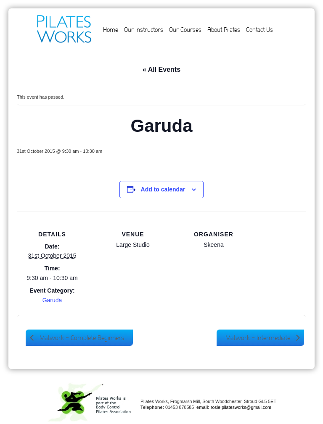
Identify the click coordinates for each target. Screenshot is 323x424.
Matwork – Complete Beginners (81, 338)
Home (110, 30)
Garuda (52, 300)
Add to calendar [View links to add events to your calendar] (163, 189)
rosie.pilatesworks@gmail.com (241, 407)
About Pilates (223, 30)
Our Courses (185, 30)
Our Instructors (143, 30)
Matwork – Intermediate (258, 338)
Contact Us (259, 30)
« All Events (161, 69)
